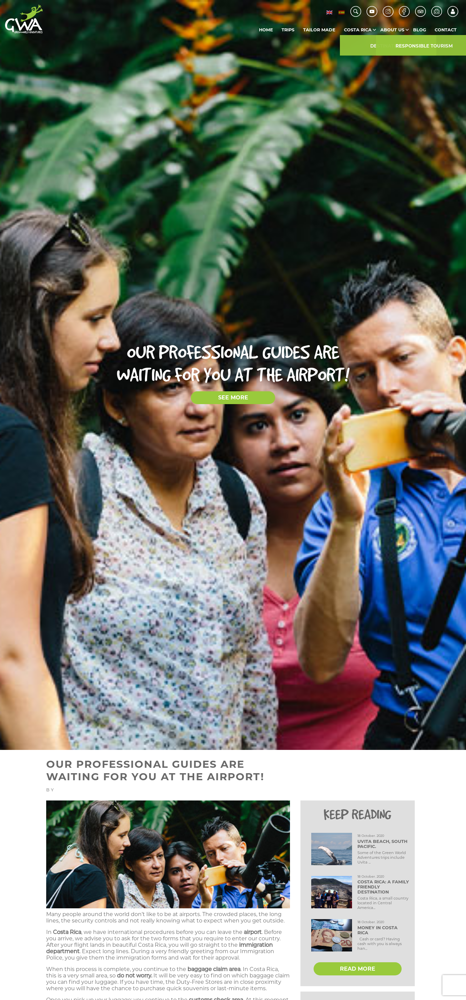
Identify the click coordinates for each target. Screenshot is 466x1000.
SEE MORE (233, 397)
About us (392, 29)
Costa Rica (358, 29)
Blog (419, 29)
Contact (446, 29)
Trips (288, 29)
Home (266, 29)
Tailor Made (319, 29)
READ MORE (357, 969)
